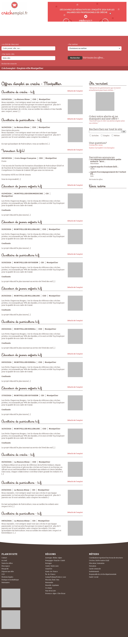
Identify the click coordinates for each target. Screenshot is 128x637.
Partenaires (6, 582)
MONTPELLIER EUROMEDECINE (28, 194)
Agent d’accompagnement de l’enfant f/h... (108, 173)
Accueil (4, 560)
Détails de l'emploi (75, 91)
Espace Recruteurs (113, 31)
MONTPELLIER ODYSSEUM (26, 263)
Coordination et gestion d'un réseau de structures (106, 558)
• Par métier (73, 44)
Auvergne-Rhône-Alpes (53, 558)
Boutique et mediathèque (10, 580)
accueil (8, 32)
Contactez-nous (96, 145)
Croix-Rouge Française (25, 158)
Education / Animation (96, 563)
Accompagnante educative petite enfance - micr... (105, 160)
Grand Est (48, 569)
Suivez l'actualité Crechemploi (101, 148)
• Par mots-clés (8, 54)
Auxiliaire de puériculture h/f (20, 255)
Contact (4, 558)
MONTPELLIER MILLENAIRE (27, 229)
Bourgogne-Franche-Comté (55, 560)
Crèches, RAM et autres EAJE (99, 560)
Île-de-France (50, 574)
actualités (38, 30)
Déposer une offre (8, 571)
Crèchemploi (8, 68)
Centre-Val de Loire (52, 566)
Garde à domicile (95, 569)
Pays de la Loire (50, 591)
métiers (22, 31)
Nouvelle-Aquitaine (52, 585)
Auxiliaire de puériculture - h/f (21, 120)
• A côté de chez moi (10, 44)
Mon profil (5, 569)
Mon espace (6, 566)
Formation (92, 566)
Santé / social (93, 577)
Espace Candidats (86, 29)
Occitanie (48, 588)
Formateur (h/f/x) (13, 151)
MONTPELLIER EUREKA (25, 329)
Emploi (106, 136)
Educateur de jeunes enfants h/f (22, 186)
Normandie (49, 582)
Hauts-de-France (51, 571)
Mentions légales (7, 577)
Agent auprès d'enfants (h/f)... (104, 167)
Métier (117, 136)
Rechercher (75, 58)
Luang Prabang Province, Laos (55, 577)
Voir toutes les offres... (93, 57)
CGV (3, 574)
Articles (95, 136)
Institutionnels (94, 571)
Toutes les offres (7, 563)
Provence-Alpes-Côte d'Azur (55, 593)
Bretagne (48, 563)
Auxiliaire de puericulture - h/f (21, 513)
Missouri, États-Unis (52, 580)
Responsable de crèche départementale (102, 574)
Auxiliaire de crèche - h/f (18, 92)
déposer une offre (60, 30)
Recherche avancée (9, 64)
